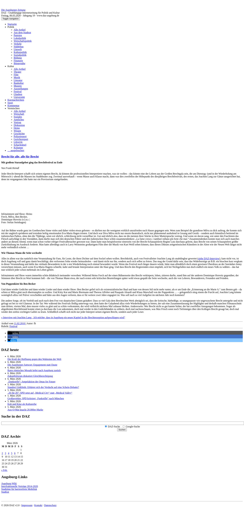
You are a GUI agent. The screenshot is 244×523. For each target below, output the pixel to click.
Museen (18, 86)
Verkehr (18, 43)
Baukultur (19, 83)
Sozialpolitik (20, 55)
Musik (17, 77)
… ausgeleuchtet (15, 150)
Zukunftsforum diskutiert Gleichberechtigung (30, 376)
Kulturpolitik (20, 52)
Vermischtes (13, 108)
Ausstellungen (21, 88)
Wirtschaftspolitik (23, 41)
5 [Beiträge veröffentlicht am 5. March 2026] (11, 453)
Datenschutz (50, 505)
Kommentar (13, 105)
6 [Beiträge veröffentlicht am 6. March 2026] (14, 453)
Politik (10, 27)
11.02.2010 (20, 323)
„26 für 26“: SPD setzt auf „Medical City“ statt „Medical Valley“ (39, 393)
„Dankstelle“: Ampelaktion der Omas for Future (31, 381)
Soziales (18, 116)
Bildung (18, 57)
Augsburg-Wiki (9, 483)
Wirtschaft (19, 114)
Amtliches (19, 119)
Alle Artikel (20, 29)
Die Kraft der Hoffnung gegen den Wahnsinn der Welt (34, 359)
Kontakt (38, 505)
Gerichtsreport (21, 139)
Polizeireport (20, 136)
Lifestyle (18, 142)
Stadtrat (5, 492)
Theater (17, 72)
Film (16, 74)
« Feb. (4, 470)
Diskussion (19, 125)
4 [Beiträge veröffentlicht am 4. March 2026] (8, 453)
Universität (19, 97)
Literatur (18, 80)
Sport (10, 102)
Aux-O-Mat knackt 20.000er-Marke (25, 409)
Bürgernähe (19, 63)
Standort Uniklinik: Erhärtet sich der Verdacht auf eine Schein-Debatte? (43, 387)
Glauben (18, 94)
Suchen (121, 429)
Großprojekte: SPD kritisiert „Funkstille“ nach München (35, 398)
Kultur (10, 66)
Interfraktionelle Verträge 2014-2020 (19, 486)
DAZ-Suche (114, 426)
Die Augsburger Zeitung (13, 10)
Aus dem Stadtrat (22, 32)
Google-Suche (133, 426)
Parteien (18, 35)
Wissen (17, 130)
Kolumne (18, 147)
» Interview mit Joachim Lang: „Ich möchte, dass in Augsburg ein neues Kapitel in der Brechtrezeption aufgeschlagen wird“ (63, 317)
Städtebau (18, 46)
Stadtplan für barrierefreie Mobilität (19, 489)
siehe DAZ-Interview (208, 258)
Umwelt (18, 49)
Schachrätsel (20, 145)
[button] (13, 333)
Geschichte (19, 133)
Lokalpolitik (20, 38)
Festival (18, 91)
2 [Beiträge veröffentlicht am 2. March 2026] (2, 453)
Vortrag (17, 122)
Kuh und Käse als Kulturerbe (22, 404)
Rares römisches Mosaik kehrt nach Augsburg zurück (34, 370)
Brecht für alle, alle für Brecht (20, 156)
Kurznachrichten (15, 100)
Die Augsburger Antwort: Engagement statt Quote (32, 364)
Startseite (12, 24)
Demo (17, 128)
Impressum (26, 505)
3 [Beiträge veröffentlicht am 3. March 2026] (5, 453)
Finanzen (18, 60)
